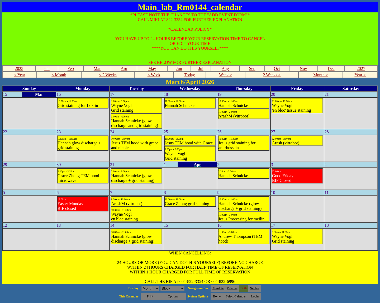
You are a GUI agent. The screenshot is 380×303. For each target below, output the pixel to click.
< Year (19, 75)
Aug (225, 68)
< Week (154, 75)
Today (189, 75)
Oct (277, 68)
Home (217, 296)
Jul (200, 68)
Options (173, 296)
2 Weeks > (272, 75)
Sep (252, 68)
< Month (58, 75)
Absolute (218, 288)
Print (150, 296)
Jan (47, 68)
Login (255, 296)
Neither (254, 288)
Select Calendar (236, 296)
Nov (303, 68)
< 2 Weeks (108, 75)
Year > (360, 75)
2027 (361, 68)
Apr (124, 68)
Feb (71, 68)
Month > (320, 75)
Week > (225, 75)
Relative (232, 288)
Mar (97, 68)
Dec (331, 68)
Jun (179, 68)
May (152, 68)
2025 (19, 68)
